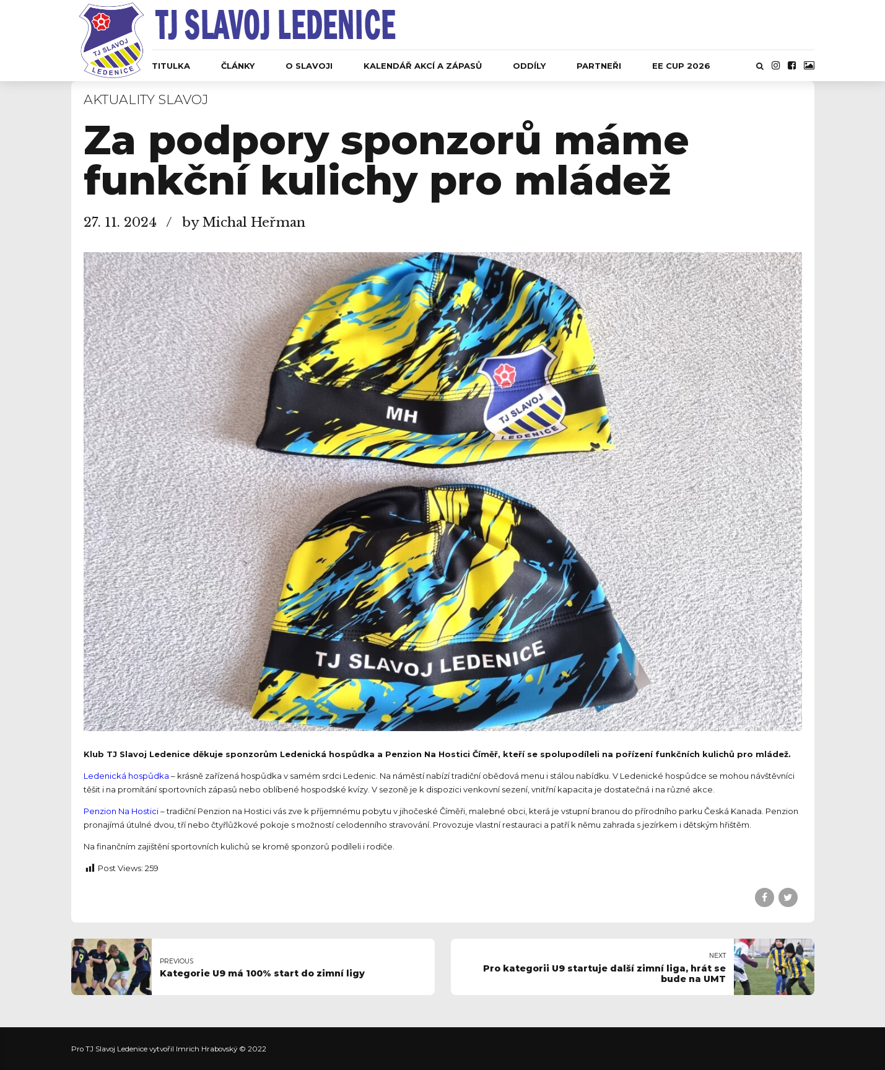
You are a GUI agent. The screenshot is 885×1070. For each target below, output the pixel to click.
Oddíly (529, 66)
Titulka (171, 66)
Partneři (599, 66)
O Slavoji (309, 66)
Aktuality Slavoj (146, 99)
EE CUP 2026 (681, 66)
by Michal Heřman (243, 222)
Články (238, 66)
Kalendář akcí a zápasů (423, 66)
